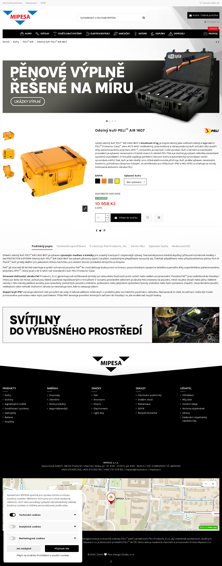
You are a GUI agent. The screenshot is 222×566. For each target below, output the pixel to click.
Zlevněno (54, 399)
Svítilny (9, 399)
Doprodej (54, 395)
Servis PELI (138, 246)
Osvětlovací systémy (17, 408)
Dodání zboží (145, 399)
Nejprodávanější (58, 408)
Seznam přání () (209, 3)
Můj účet (187, 399)
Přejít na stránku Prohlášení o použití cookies (43, 555)
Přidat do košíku (126, 217)
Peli (96, 395)
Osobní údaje (190, 404)
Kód (97, 193)
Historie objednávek (193, 408)
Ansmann (99, 399)
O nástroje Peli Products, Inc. (108, 246)
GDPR (43, 3)
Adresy (186, 412)
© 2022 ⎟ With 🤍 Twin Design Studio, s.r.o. (111, 554)
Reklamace (31, 3)
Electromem (101, 408)
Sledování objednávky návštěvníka (194, 419)
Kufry (8, 395)
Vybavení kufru (158, 246)
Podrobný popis (42, 246)
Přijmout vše (62, 548)
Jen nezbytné (23, 548)
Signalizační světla (15, 404)
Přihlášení (188, 395)
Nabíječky (10, 412)
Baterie (9, 417)
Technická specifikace (71, 246)
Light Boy (99, 412)
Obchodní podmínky (13, 3)
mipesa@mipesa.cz (136, 469)
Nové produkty (57, 404)
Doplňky (9, 421)
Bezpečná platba (147, 412)
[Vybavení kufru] (135, 182)
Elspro (97, 404)
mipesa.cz (155, 469)
